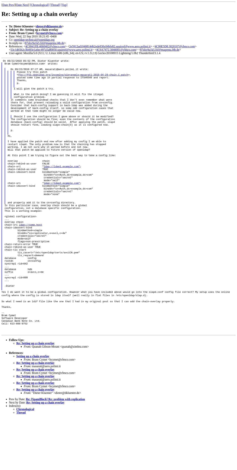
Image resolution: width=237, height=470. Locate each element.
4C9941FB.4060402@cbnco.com (45, 46)
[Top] (64, 4)
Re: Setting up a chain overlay (35, 396)
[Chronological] (39, 4)
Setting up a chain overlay (32, 409)
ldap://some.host (30, 258)
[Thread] (55, 4)
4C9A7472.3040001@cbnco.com (116, 49)
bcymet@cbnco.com (49, 33)
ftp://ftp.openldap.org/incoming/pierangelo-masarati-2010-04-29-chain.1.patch (73, 78)
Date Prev (8, 4)
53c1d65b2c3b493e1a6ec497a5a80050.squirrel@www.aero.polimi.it (51, 49)
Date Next (22, 4)
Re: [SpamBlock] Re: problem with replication (55, 452)
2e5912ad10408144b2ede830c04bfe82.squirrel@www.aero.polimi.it (109, 46)
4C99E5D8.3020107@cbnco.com (175, 46)
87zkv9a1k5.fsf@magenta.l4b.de (44, 43)
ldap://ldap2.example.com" (62, 208)
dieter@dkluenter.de (49, 26)
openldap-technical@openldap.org (34, 39)
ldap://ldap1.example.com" (62, 188)
